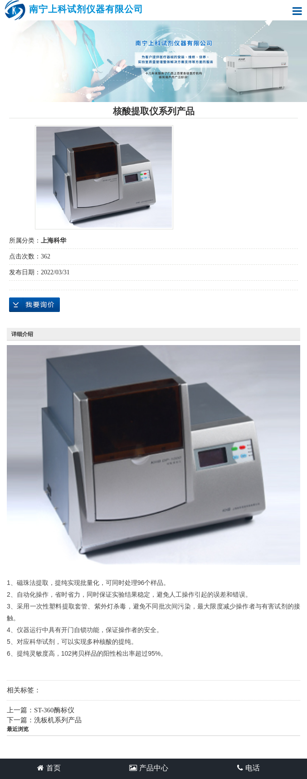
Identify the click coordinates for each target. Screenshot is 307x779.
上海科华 (53, 240)
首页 (49, 768)
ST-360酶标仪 (54, 710)
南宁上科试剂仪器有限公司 (74, 10)
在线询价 (34, 304)
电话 (248, 768)
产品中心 (148, 768)
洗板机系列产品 (58, 720)
